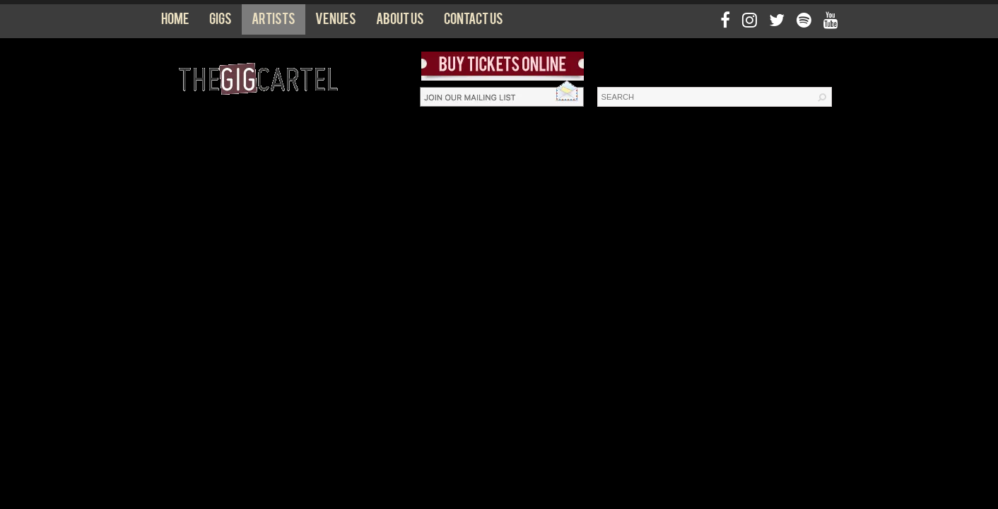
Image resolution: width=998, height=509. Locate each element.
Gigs (220, 22)
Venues (335, 22)
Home (175, 22)
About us (400, 22)
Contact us (473, 22)
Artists (273, 22)
